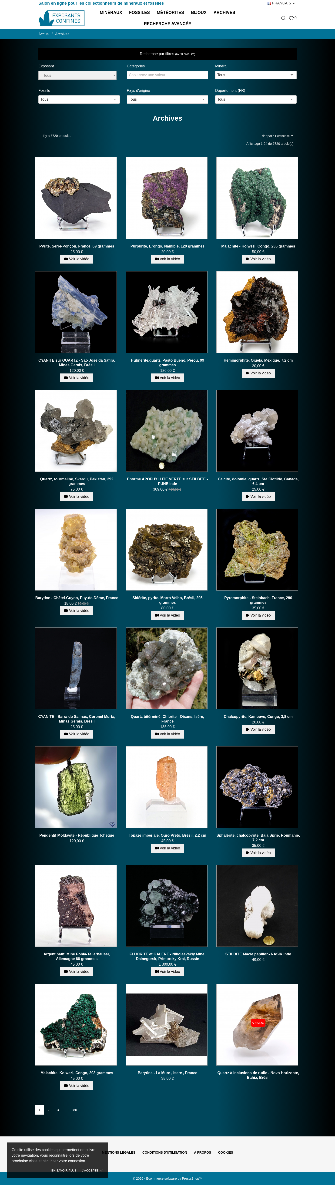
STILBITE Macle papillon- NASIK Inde (258, 954)
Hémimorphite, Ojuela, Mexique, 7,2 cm (258, 360)
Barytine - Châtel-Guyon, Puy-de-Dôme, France (76, 598)
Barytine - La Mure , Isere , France (167, 1073)
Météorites (170, 12)
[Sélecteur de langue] (282, 3)
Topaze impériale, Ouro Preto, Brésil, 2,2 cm (167, 835)
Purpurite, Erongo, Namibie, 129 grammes (167, 246)
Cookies (225, 1152)
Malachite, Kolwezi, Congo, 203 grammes (76, 1073)
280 (74, 1110)
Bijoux (199, 12)
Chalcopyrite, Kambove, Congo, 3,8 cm (258, 717)
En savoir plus (63, 1170)
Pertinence (284, 136)
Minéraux (111, 12)
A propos (202, 1152)
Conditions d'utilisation (164, 1152)
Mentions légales (118, 1152)
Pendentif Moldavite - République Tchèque (76, 835)
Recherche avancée (167, 23)
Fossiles (139, 12)
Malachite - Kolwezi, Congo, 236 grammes (258, 246)
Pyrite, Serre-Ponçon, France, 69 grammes (76, 246)
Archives (224, 12)
